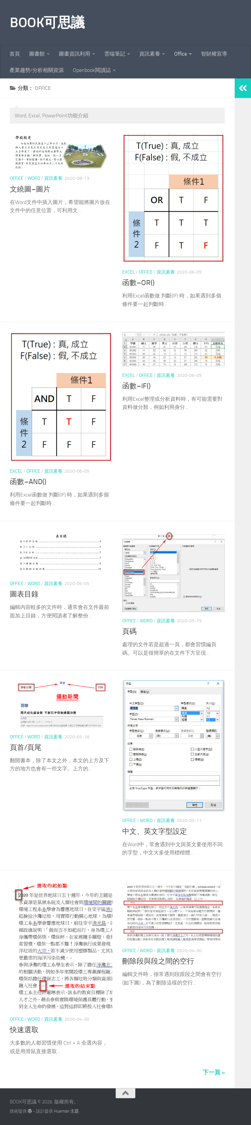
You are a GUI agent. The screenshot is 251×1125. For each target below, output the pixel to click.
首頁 (14, 54)
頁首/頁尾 (26, 747)
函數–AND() (28, 482)
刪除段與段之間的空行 (158, 961)
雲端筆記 (114, 54)
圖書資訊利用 (74, 54)
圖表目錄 (24, 594)
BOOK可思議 (47, 22)
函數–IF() (136, 386)
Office (180, 54)
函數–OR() (138, 282)
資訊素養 (149, 54)
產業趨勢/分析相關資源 (36, 70)
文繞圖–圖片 (30, 189)
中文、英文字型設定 (154, 831)
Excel (128, 272)
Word (33, 178)
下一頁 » (214, 1072)
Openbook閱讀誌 (92, 70)
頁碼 (129, 631)
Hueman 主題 (66, 1111)
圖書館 (37, 54)
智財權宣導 (214, 54)
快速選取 (24, 1030)
